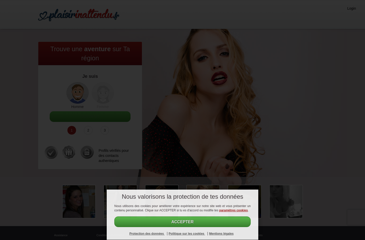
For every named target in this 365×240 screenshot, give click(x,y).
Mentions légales (221, 233)
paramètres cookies (233, 210)
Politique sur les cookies (187, 233)
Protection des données (147, 233)
